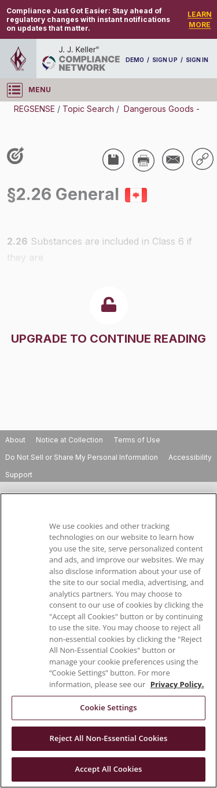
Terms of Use (136, 439)
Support (18, 474)
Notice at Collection (69, 439)
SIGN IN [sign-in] (197, 59)
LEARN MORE (199, 19)
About (15, 439)
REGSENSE (34, 109)
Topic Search (88, 109)
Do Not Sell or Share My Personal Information (81, 457)
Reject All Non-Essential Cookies (109, 738)
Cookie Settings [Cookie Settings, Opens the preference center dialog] (108, 707)
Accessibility (190, 457)
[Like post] (18, 156)
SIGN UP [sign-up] (164, 59)
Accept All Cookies (108, 769)
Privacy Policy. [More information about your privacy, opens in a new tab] (177, 684)
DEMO (135, 59)
